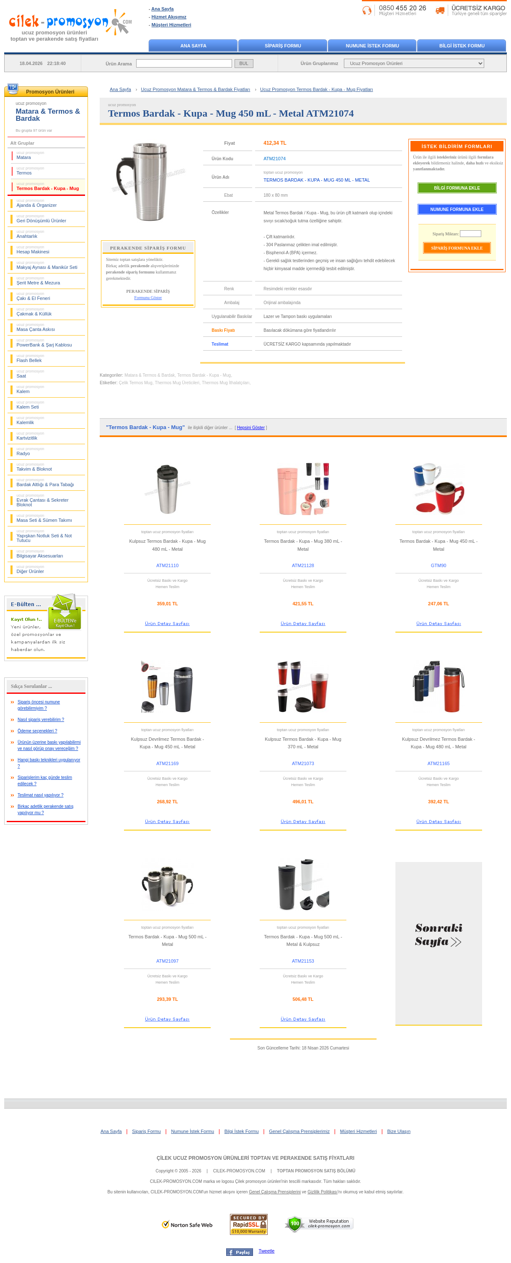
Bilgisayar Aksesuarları (40, 553)
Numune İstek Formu (192, 1131)
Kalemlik (30, 420)
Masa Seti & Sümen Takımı (44, 518)
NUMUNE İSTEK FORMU (372, 45)
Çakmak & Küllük (34, 311)
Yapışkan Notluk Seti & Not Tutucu (44, 536)
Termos (30, 170)
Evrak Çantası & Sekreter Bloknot (43, 500)
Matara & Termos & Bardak (149, 375)
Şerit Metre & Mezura (38, 280)
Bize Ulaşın (398, 1131)
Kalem (30, 389)
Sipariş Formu (146, 1131)
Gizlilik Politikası (322, 1192)
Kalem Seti (30, 404)
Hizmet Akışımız (169, 16)
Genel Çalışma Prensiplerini (275, 1192)
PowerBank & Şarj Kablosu (44, 342)
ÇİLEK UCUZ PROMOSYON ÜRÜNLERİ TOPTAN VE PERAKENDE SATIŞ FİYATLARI (255, 1158)
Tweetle (267, 1250)
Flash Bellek (30, 358)
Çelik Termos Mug (135, 382)
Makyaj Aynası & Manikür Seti (47, 265)
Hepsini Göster (251, 427)
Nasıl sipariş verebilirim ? (41, 719)
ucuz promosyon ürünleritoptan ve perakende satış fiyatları (54, 35)
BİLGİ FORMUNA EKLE (457, 188)
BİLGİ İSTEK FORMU (462, 45)
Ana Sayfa (162, 8)
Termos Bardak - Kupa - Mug (48, 186)
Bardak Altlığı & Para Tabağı (45, 482)
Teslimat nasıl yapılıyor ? (41, 795)
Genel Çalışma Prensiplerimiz (299, 1131)
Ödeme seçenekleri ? (37, 731)
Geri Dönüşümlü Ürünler (42, 218)
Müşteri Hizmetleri (171, 24)
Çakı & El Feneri (33, 296)
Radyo (30, 451)
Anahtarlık (30, 234)
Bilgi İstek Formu (242, 1131)
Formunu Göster (148, 297)
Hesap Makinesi (33, 249)
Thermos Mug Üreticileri (177, 382)
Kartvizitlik (30, 435)
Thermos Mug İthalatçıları (225, 382)
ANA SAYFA (193, 45)
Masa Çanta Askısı (36, 327)
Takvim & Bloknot (34, 466)
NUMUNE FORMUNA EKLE (457, 209)
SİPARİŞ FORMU (283, 45)
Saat (30, 373)
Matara (30, 155)
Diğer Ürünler (30, 569)
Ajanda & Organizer (37, 203)
